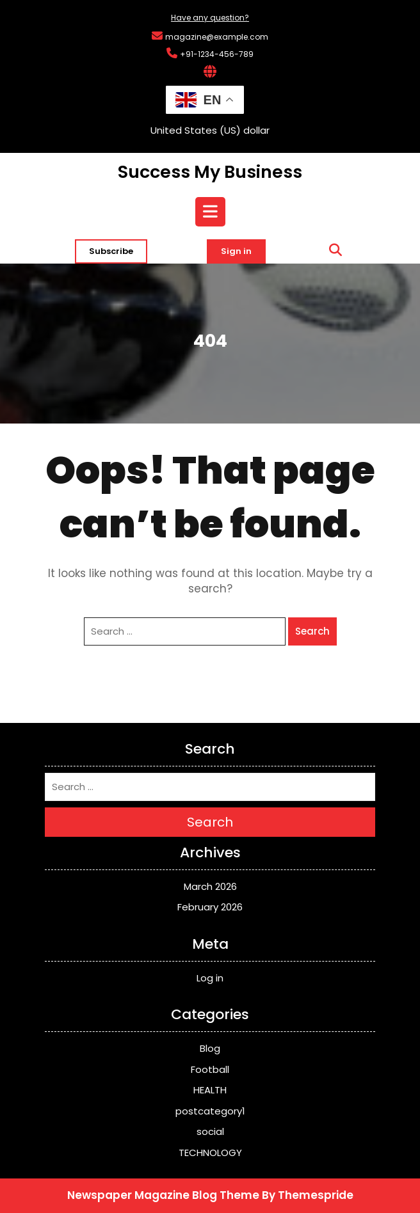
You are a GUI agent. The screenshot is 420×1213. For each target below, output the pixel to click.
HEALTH (210, 1090)
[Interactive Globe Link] (210, 72)
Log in (210, 978)
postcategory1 (210, 1111)
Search (312, 631)
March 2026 (210, 886)
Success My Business (210, 172)
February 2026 (210, 907)
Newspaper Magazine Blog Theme (163, 1195)
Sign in (236, 251)
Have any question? (210, 17)
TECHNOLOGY (210, 1152)
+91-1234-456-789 (217, 54)
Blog (210, 1048)
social (210, 1131)
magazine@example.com (216, 37)
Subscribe (111, 251)
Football (210, 1069)
